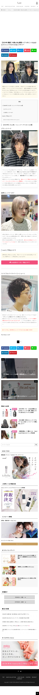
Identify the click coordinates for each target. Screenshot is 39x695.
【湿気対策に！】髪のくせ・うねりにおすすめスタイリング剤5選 (27, 432)
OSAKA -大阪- (19, 597)
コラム (9, 10)
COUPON (27, 6)
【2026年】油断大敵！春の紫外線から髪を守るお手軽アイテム (15, 614)
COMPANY (19, 678)
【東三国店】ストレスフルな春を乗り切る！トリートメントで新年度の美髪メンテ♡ (19, 630)
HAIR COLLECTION (10, 6)
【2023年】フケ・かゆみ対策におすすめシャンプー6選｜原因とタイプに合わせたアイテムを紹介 (27, 410)
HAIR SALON (19, 6)
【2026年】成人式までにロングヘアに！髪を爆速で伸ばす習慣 (15, 618)
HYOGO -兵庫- (19, 602)
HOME (4, 10)
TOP (2, 6)
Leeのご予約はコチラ (7, 116)
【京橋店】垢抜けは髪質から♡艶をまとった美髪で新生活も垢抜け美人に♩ (18, 621)
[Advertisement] (19, 27)
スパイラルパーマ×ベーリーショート (11, 119)
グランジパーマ (7, 109)
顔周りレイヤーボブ (8, 112)
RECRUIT (33, 6)
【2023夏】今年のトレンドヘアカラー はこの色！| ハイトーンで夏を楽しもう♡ (27, 421)
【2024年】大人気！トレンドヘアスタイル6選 (12, 105)
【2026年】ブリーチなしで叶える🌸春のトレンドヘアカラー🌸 (16, 625)
